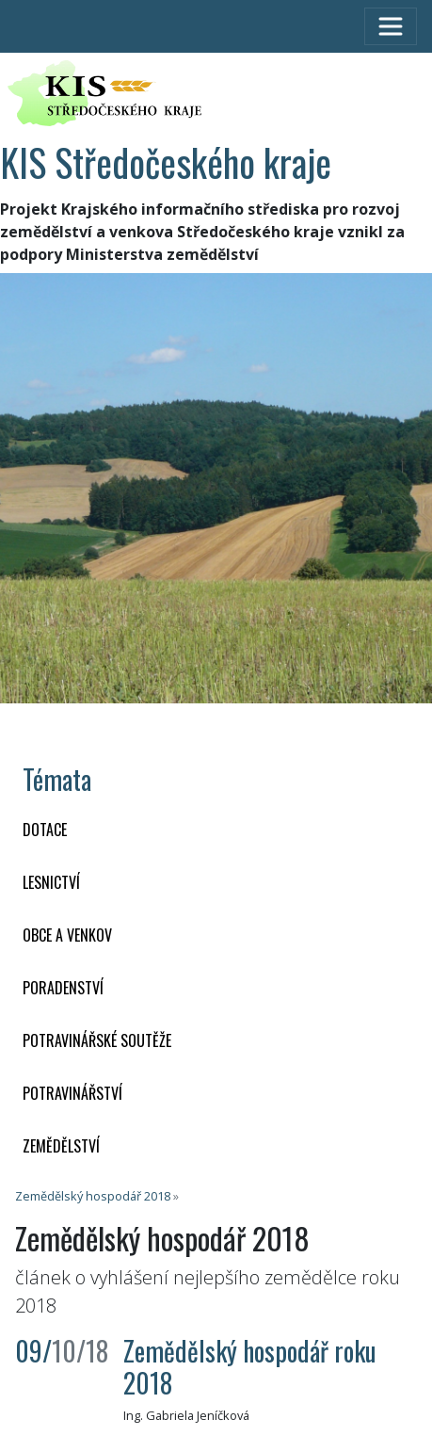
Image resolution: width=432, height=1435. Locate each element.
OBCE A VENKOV (67, 935)
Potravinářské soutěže (97, 1040)
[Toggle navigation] (390, 26)
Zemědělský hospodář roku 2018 (249, 1366)
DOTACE (45, 829)
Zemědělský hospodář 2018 (92, 1195)
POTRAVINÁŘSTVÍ (72, 1093)
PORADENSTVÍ (63, 987)
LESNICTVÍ (51, 882)
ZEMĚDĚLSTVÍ (61, 1146)
